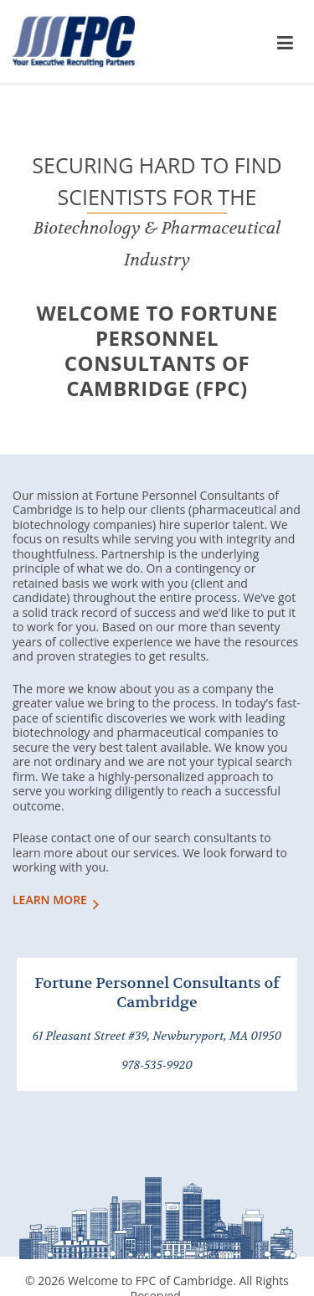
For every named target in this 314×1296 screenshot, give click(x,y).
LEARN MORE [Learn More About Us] (50, 900)
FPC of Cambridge (74, 45)
